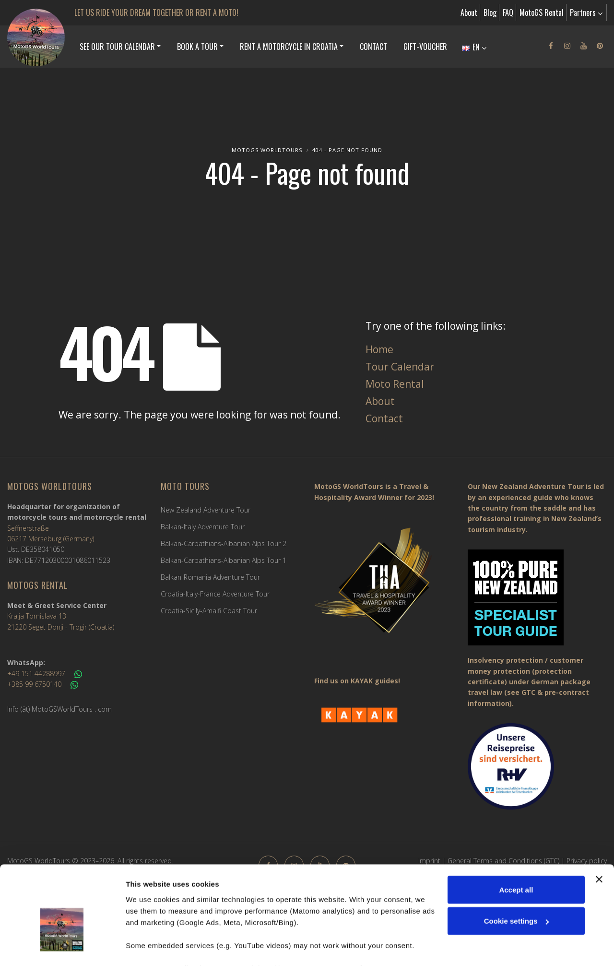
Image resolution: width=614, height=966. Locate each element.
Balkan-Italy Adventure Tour (203, 526)
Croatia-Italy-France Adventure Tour (215, 593)
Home (379, 349)
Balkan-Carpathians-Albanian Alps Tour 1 (223, 560)
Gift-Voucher (425, 46)
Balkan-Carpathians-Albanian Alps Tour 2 (223, 543)
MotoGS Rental (542, 12)
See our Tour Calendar (117, 46)
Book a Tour (197, 46)
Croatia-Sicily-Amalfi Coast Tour (209, 610)
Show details (148, 947)
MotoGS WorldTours (267, 150)
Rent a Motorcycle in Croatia (289, 46)
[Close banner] (599, 821)
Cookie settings (516, 863)
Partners (586, 12)
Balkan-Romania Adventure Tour (210, 577)
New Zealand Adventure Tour (205, 509)
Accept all (516, 831)
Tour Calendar (400, 366)
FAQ (508, 12)
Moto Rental (395, 384)
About (468, 12)
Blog (490, 12)
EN (474, 47)
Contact (373, 46)
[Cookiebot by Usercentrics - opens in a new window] (62, 947)
